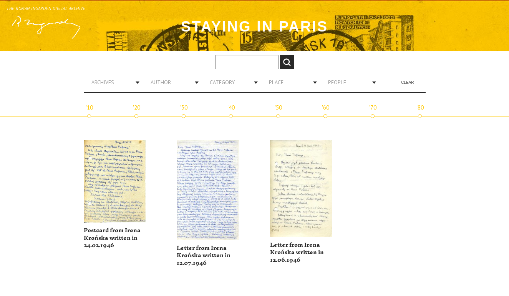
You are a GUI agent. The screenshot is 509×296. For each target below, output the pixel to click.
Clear (407, 82)
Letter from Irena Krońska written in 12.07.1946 (203, 255)
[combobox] (112, 82)
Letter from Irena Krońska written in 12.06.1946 (297, 252)
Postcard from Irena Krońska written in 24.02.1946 (112, 238)
